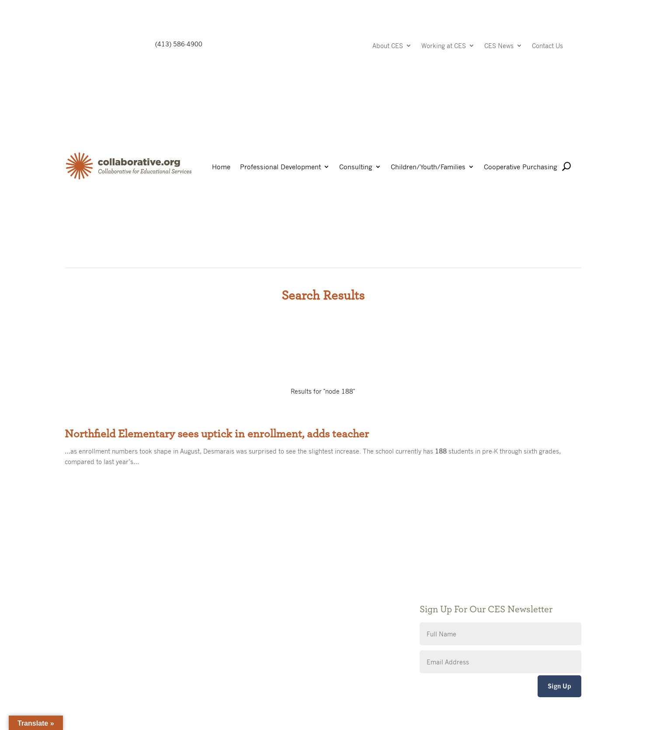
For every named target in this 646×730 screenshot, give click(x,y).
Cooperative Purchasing (520, 167)
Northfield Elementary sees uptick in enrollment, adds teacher (217, 434)
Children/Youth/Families (428, 167)
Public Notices (263, 578)
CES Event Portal (266, 630)
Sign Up (559, 686)
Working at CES (443, 46)
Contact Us (547, 46)
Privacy (252, 604)
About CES (387, 46)
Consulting (355, 167)
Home (221, 167)
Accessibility (260, 617)
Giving (251, 591)
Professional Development (280, 167)
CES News (499, 46)
